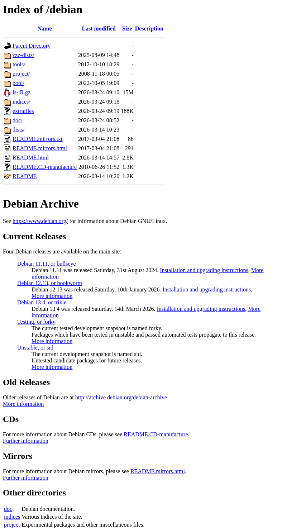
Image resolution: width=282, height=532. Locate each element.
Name (45, 28)
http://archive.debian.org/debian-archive (121, 397)
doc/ (18, 120)
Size (127, 28)
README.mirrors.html (40, 148)
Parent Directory (32, 46)
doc (8, 509)
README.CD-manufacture (45, 167)
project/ (21, 74)
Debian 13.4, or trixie (41, 302)
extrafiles (23, 111)
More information (52, 296)
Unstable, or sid (35, 348)
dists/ (19, 130)
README (25, 176)
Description (149, 28)
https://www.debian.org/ (40, 221)
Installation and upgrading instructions (204, 270)
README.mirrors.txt (38, 139)
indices (12, 517)
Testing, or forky (36, 322)
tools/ (19, 64)
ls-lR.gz (21, 92)
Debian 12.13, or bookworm (49, 283)
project (12, 525)
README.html (31, 158)
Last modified (99, 28)
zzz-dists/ (23, 55)
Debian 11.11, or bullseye (46, 264)
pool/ (18, 83)
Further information (25, 441)
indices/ (21, 102)
